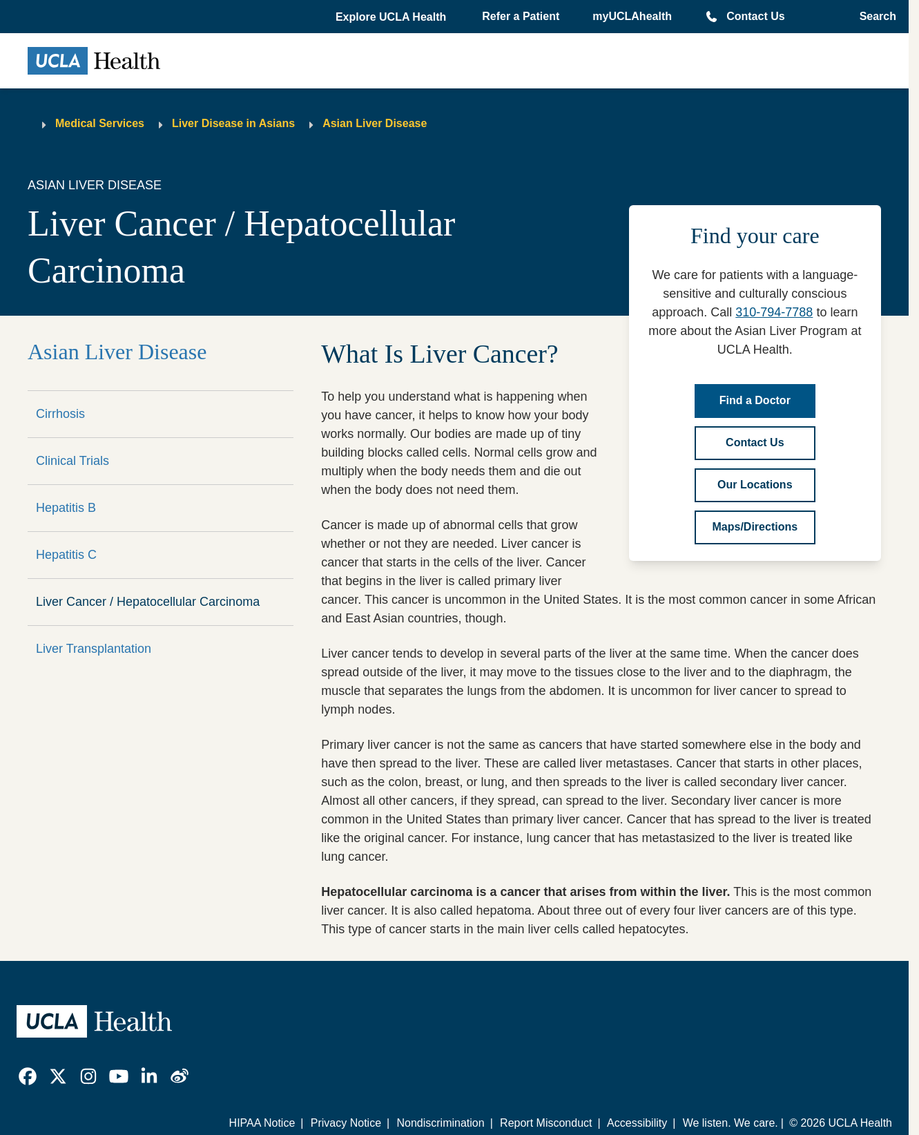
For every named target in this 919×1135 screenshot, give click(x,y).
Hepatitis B (66, 508)
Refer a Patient (520, 16)
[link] (28, 1076)
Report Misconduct (546, 1123)
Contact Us (755, 16)
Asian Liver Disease (374, 123)
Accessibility (637, 1123)
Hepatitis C (66, 555)
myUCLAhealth (632, 16)
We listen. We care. (730, 1123)
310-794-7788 (774, 312)
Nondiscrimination (440, 1123)
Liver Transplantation (93, 649)
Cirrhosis (60, 414)
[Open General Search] (873, 16)
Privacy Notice (346, 1123)
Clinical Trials (72, 461)
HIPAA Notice (262, 1123)
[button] (392, 17)
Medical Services (99, 123)
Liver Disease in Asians (233, 123)
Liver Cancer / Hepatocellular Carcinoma (148, 602)
